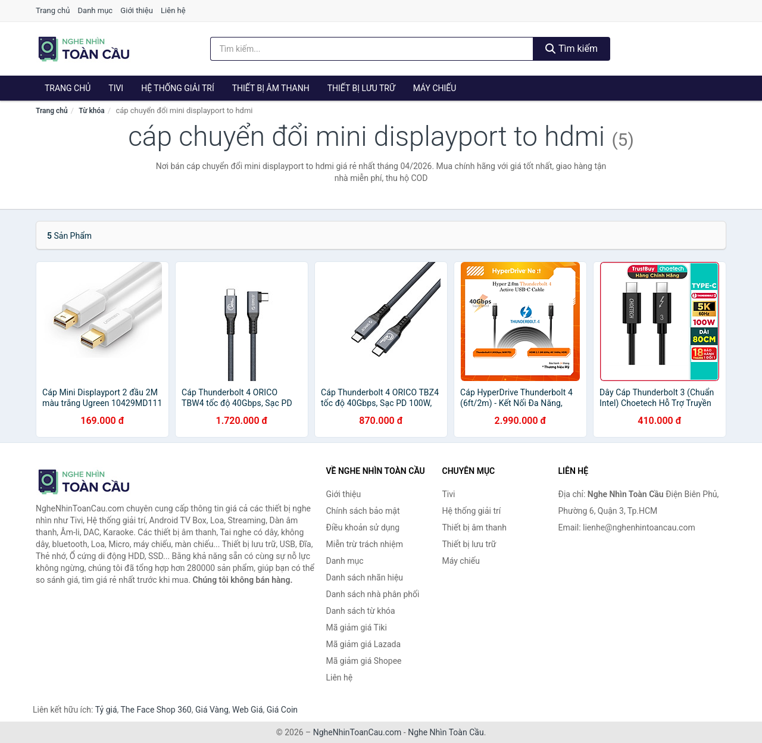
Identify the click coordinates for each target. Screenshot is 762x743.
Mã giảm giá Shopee (364, 661)
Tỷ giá (106, 709)
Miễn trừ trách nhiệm (364, 544)
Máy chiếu (435, 88)
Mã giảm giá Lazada (363, 644)
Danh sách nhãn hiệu (365, 577)
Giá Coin (282, 709)
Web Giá (247, 709)
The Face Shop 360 (155, 709)
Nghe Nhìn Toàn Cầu (445, 732)
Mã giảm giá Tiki (356, 627)
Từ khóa (91, 111)
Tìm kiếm (571, 48)
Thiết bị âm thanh (271, 88)
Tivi (115, 88)
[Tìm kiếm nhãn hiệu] (372, 49)
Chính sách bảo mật (363, 511)
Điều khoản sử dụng (363, 527)
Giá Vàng (212, 709)
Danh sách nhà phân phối (373, 594)
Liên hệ (173, 10)
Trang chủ (53, 10)
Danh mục (95, 10)
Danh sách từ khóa (360, 611)
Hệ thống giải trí (177, 88)
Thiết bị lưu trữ (361, 88)
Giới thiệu (136, 10)
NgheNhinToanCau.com (357, 732)
